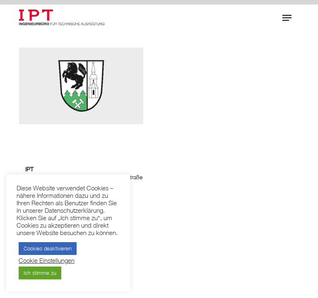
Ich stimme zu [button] (40, 272)
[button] (287, 18)
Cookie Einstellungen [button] (47, 260)
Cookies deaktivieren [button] (48, 248)
